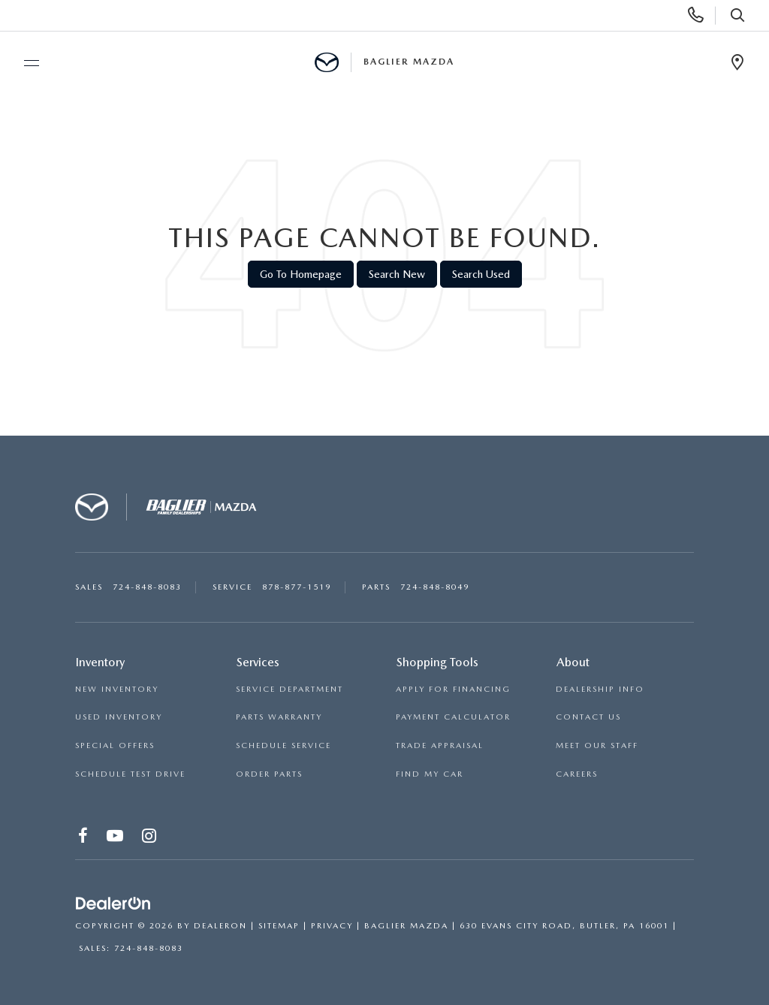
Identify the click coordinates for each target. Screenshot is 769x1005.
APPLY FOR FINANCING (453, 689)
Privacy (332, 926)
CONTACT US (588, 717)
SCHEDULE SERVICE (283, 745)
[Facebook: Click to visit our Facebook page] (83, 839)
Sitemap (279, 926)
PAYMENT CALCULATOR (453, 717)
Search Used (481, 274)
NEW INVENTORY (116, 689)
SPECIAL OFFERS (115, 745)
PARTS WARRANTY (279, 717)
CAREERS (577, 774)
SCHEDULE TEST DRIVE (130, 774)
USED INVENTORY (118, 717)
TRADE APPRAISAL (440, 745)
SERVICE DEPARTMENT (289, 689)
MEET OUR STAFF (597, 745)
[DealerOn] (113, 904)
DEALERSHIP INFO (600, 689)
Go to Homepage (301, 274)
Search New (397, 274)
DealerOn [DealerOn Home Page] (220, 926)
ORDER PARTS (269, 774)
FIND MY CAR (429, 774)
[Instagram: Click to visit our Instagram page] (149, 839)
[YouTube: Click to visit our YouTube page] (115, 839)
